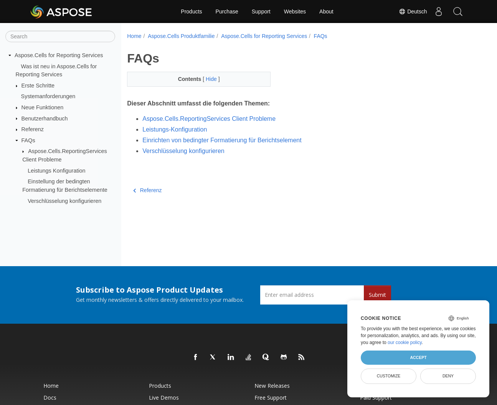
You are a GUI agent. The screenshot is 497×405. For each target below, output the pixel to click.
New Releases (272, 385)
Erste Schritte (37, 85)
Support (261, 11)
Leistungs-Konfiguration (174, 129)
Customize (389, 376)
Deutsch (413, 11)
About (326, 11)
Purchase (227, 11)
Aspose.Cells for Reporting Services (59, 55)
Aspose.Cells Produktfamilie (181, 36)
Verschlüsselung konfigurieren (64, 201)
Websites (295, 11)
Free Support (270, 397)
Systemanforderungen (48, 96)
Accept (418, 357)
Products (191, 11)
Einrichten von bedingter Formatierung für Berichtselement (221, 140)
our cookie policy (405, 342)
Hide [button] (212, 79)
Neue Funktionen (42, 107)
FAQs (28, 140)
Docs (49, 397)
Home (134, 36)
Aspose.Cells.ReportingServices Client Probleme (209, 118)
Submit (377, 294)
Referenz (32, 129)
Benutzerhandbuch (44, 118)
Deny (448, 376)
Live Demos (164, 397)
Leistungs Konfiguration (56, 171)
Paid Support (376, 397)
